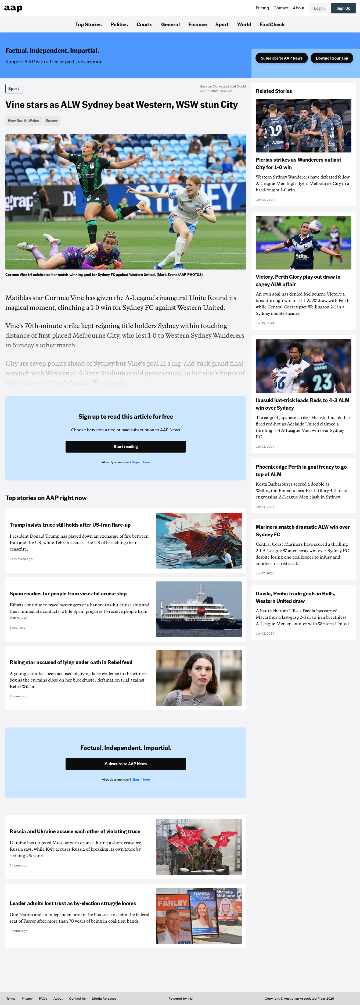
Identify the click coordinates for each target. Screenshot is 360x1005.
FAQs (43, 998)
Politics (119, 24)
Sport (222, 24)
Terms (10, 998)
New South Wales (23, 120)
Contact (281, 8)
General (170, 24)
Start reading (126, 446)
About (298, 8)
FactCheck (272, 24)
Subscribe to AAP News (282, 58)
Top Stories (88, 24)
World (244, 24)
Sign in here (141, 462)
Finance (197, 24)
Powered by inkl (181, 998)
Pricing (262, 8)
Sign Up (343, 8)
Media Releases (104, 998)
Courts (144, 24)
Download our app (332, 58)
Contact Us (77, 998)
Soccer (52, 120)
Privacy (27, 998)
